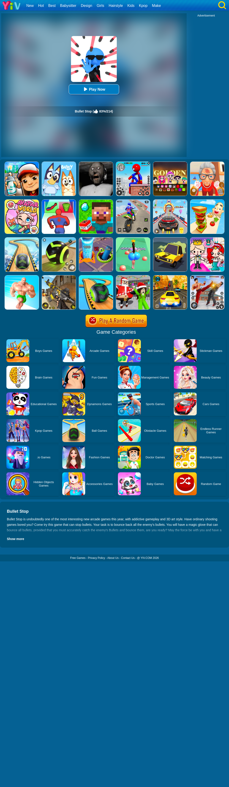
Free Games (77, 558)
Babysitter (68, 6)
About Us (113, 558)
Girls (100, 6)
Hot (41, 6)
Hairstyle (116, 6)
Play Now (93, 89)
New (30, 6)
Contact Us (128, 558)
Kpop (143, 6)
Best (52, 6)
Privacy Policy (96, 558)
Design (86, 6)
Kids (130, 6)
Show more (15, 539)
